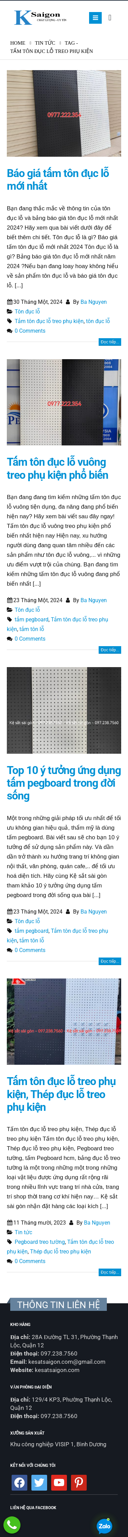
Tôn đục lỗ (27, 311)
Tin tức (23, 1232)
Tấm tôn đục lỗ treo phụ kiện (49, 321)
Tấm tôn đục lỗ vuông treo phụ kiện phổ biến (57, 468)
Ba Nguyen (94, 302)
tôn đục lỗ (98, 321)
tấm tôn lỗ (31, 629)
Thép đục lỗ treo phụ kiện (60, 1251)
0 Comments (30, 331)
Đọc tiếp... (110, 342)
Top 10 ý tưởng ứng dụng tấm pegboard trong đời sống (64, 783)
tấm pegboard (31, 619)
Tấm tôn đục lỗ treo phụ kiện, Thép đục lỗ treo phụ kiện (61, 1094)
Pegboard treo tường (40, 1242)
